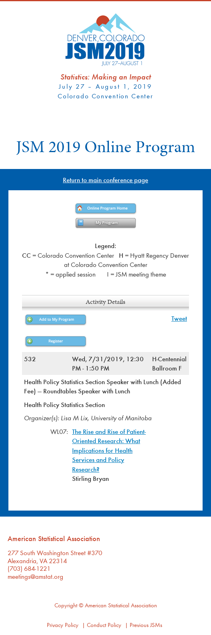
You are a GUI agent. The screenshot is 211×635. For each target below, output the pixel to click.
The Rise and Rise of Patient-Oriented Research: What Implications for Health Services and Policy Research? (109, 450)
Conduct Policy (104, 625)
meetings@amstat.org (35, 576)
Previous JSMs (146, 625)
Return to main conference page (105, 179)
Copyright (65, 605)
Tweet (179, 318)
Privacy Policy (62, 625)
